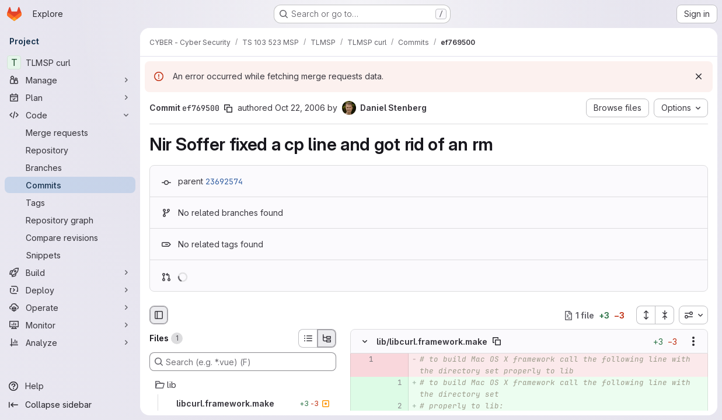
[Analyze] (70, 342)
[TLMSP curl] (70, 62)
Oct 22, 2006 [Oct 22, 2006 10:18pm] (300, 108)
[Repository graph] (70, 220)
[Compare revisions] (70, 237)
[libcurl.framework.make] (243, 403)
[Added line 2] (392, 406)
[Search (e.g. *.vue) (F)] (242, 361)
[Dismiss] (699, 76)
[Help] (70, 386)
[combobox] (693, 315)
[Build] (70, 272)
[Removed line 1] (364, 360)
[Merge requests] (70, 132)
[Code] (70, 115)
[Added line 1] (392, 383)
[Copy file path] (497, 342)
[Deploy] (70, 290)
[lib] (243, 385)
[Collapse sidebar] (70, 405)
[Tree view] (327, 338)
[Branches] (70, 167)
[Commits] (70, 185)
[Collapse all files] (664, 315)
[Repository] (70, 150)
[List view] (307, 338)
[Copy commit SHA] (228, 109)
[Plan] (70, 97)
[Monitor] (70, 325)
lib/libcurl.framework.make (431, 341)
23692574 (224, 181)
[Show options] (693, 342)
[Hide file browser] (158, 315)
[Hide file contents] (365, 342)
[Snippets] (70, 255)
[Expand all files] (645, 315)
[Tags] (70, 202)
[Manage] (70, 80)
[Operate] (70, 307)
